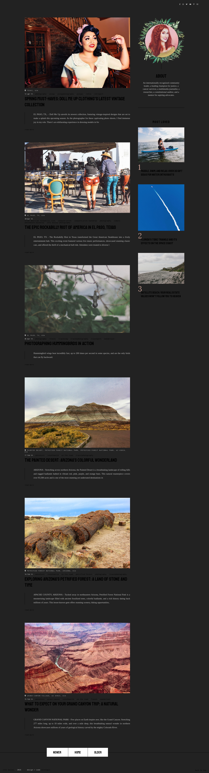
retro (88, 94)
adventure (39, 455)
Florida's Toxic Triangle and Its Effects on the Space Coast (159, 241)
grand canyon (53, 699)
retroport (98, 94)
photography (40, 94)
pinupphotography (66, 94)
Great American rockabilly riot (40, 221)
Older (98, 752)
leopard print (64, 221)
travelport (96, 339)
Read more (29, 129)
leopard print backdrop (85, 221)
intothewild (53, 455)
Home (78, 752)
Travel (52, 339)
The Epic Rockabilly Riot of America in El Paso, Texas (70, 227)
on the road (67, 455)
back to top (200, 770)
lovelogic (45, 770)
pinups (80, 94)
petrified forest (84, 574)
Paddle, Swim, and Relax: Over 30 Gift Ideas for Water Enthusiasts (161, 172)
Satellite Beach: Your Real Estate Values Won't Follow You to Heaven (161, 294)
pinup (52, 94)
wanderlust (109, 339)
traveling (63, 339)
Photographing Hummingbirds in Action (59, 344)
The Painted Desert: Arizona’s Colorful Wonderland (71, 460)
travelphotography (79, 339)
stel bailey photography (58, 222)
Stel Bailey (8, 770)
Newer (57, 752)
